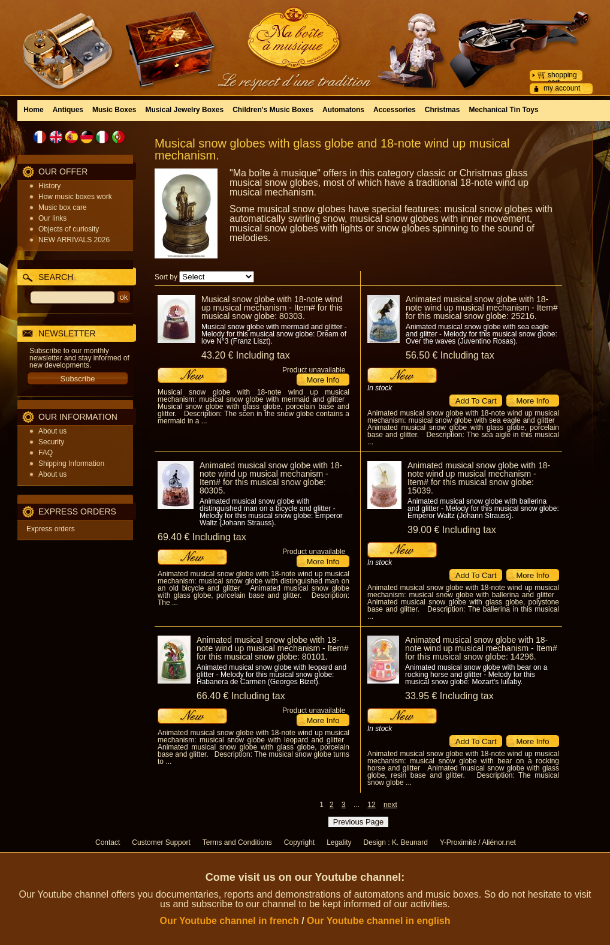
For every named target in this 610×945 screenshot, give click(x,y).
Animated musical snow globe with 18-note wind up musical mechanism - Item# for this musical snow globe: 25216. (482, 307)
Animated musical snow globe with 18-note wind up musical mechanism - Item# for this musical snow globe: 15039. (478, 478)
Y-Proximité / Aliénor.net (478, 842)
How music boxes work (75, 196)
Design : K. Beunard (396, 842)
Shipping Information (71, 463)
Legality (339, 842)
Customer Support (161, 842)
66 (241, 696)
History (49, 186)
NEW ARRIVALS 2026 (74, 240)
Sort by (166, 277)
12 (371, 804)
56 (450, 355)
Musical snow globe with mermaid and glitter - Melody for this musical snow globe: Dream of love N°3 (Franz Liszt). (274, 334)
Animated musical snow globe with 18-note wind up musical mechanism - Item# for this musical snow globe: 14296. (481, 648)
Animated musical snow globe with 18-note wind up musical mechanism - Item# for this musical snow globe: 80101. (273, 648)
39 (451, 530)
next (390, 804)
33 (449, 696)
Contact (107, 842)
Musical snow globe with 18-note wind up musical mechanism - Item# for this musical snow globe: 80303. (272, 307)
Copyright (299, 842)
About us (52, 431)
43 (245, 355)
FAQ (45, 453)
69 (202, 537)
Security (51, 442)
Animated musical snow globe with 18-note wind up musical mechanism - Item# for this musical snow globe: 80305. (271, 478)
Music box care (62, 207)
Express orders (50, 529)
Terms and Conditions (237, 842)
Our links (52, 218)
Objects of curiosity (68, 229)
